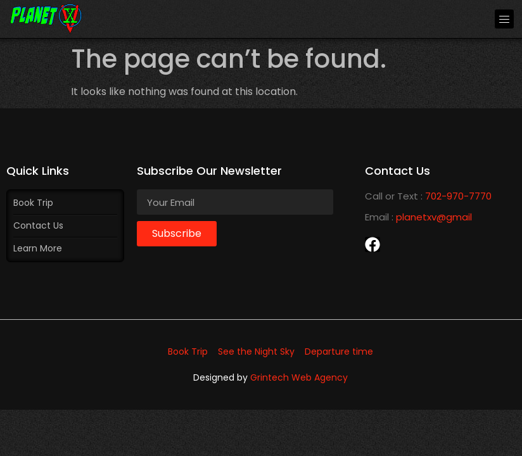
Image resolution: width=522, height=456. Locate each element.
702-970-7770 (458, 196)
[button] (504, 19)
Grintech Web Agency (299, 377)
